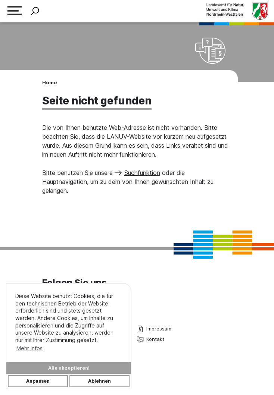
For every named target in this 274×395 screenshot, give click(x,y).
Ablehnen (99, 381)
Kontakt (150, 339)
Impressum (154, 329)
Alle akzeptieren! (69, 368)
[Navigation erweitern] (14, 11)
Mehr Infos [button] (29, 348)
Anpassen (38, 381)
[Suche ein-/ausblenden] (35, 11)
